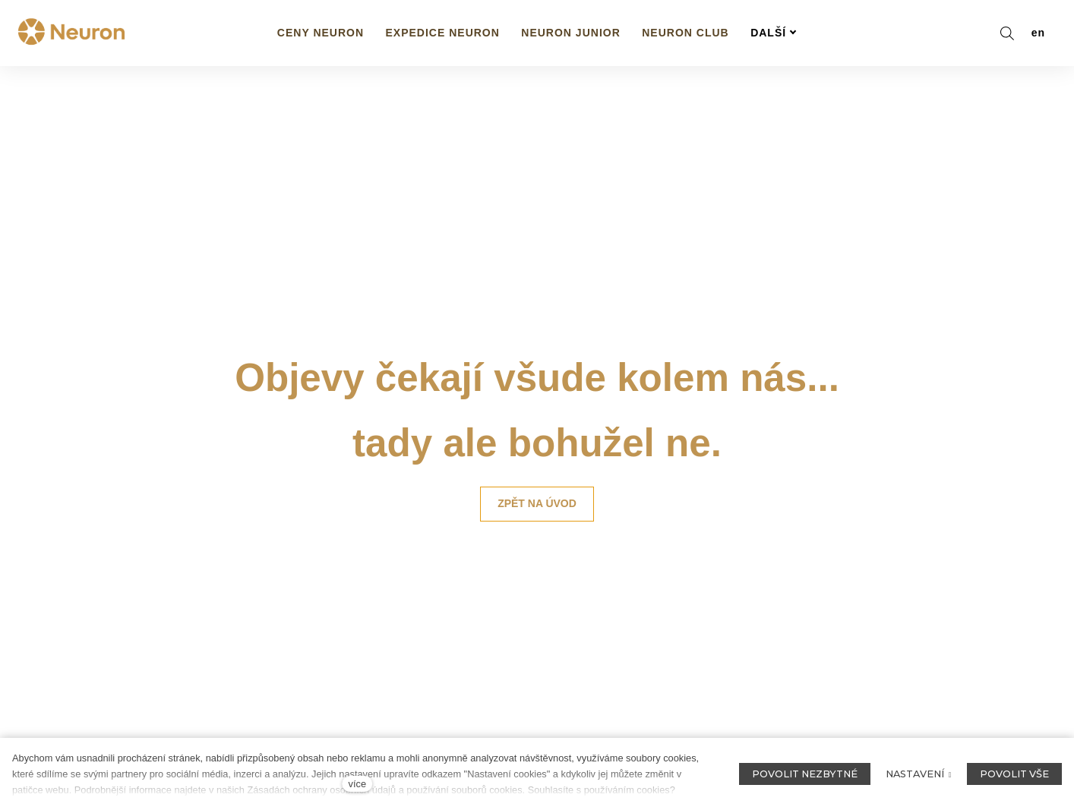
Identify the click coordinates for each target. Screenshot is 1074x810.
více (357, 784)
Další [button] (773, 33)
